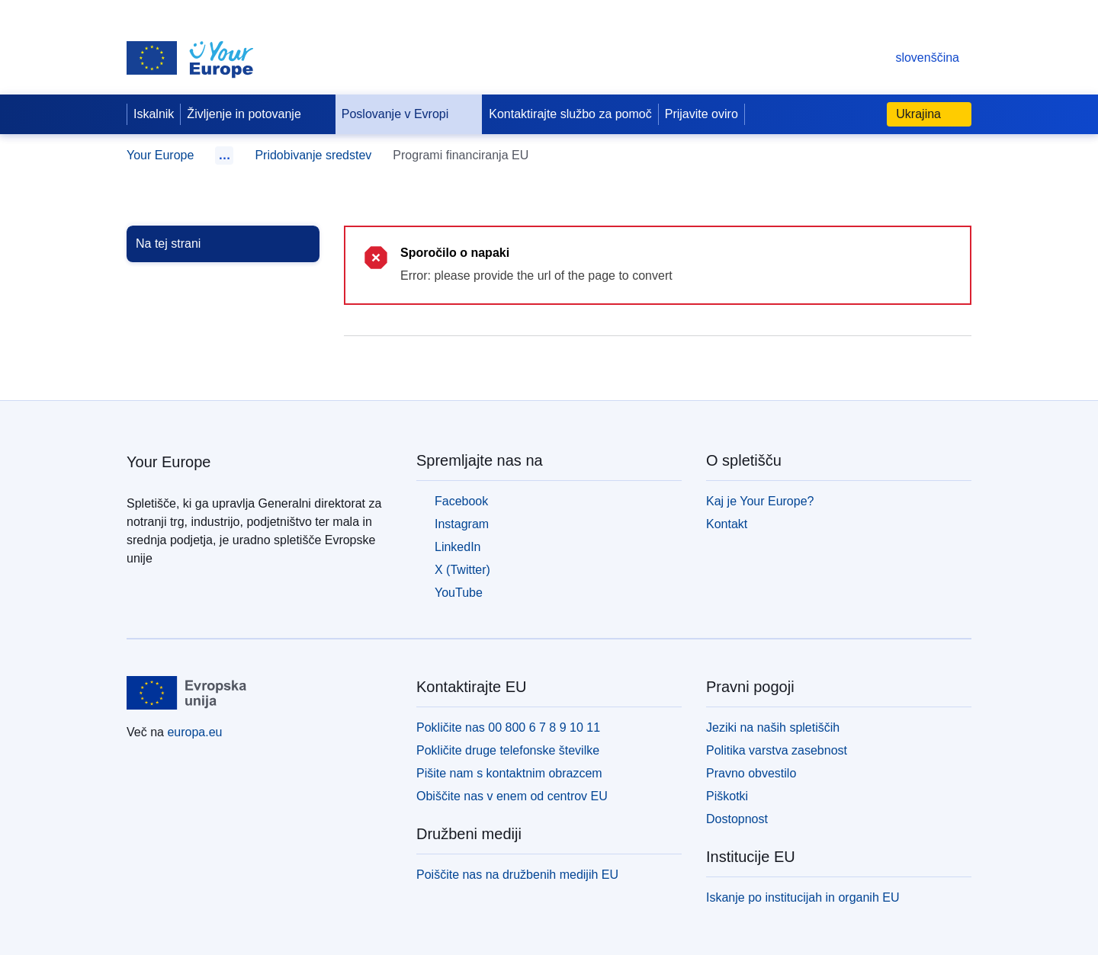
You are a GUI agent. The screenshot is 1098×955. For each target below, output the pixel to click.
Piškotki (727, 796)
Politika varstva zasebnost (776, 750)
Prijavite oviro (701, 113)
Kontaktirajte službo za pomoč (570, 113)
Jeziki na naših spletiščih (773, 727)
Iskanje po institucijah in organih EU (802, 897)
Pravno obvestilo (751, 773)
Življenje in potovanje (256, 114)
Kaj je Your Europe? (760, 501)
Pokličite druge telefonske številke (507, 750)
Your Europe (160, 155)
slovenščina (912, 57)
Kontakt (726, 524)
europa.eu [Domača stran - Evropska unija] (194, 732)
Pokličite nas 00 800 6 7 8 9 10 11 (508, 727)
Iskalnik (153, 113)
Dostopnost (737, 818)
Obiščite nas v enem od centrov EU (512, 796)
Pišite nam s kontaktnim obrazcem (509, 773)
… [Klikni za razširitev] (224, 155)
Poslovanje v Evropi (408, 114)
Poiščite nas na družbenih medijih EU (517, 874)
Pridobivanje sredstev (313, 155)
